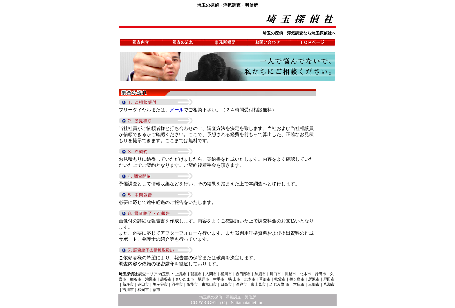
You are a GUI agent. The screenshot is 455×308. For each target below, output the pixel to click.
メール (177, 109)
